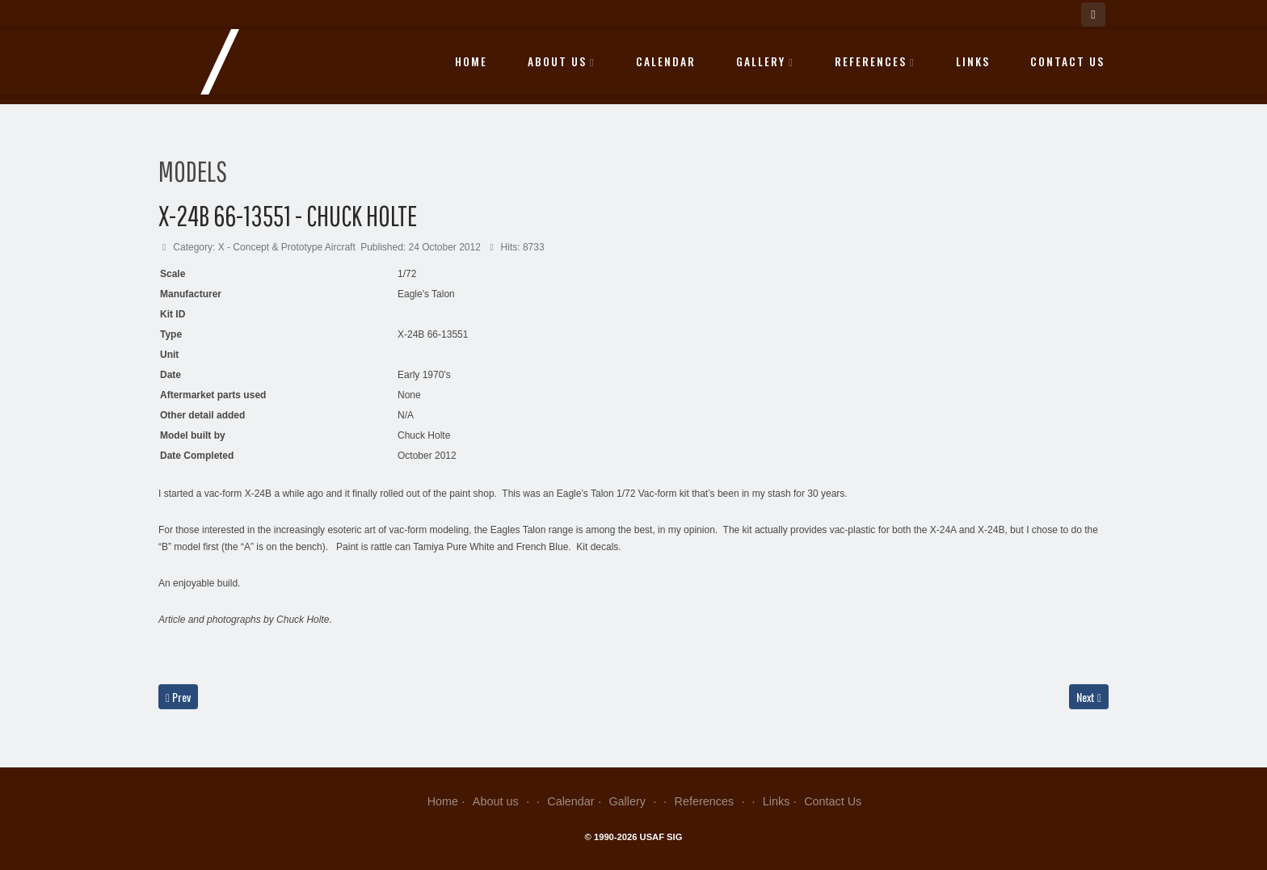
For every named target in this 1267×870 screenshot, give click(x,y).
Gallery (765, 61)
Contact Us (1067, 61)
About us (562, 61)
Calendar (666, 61)
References (875, 61)
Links (973, 61)
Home (471, 61)
